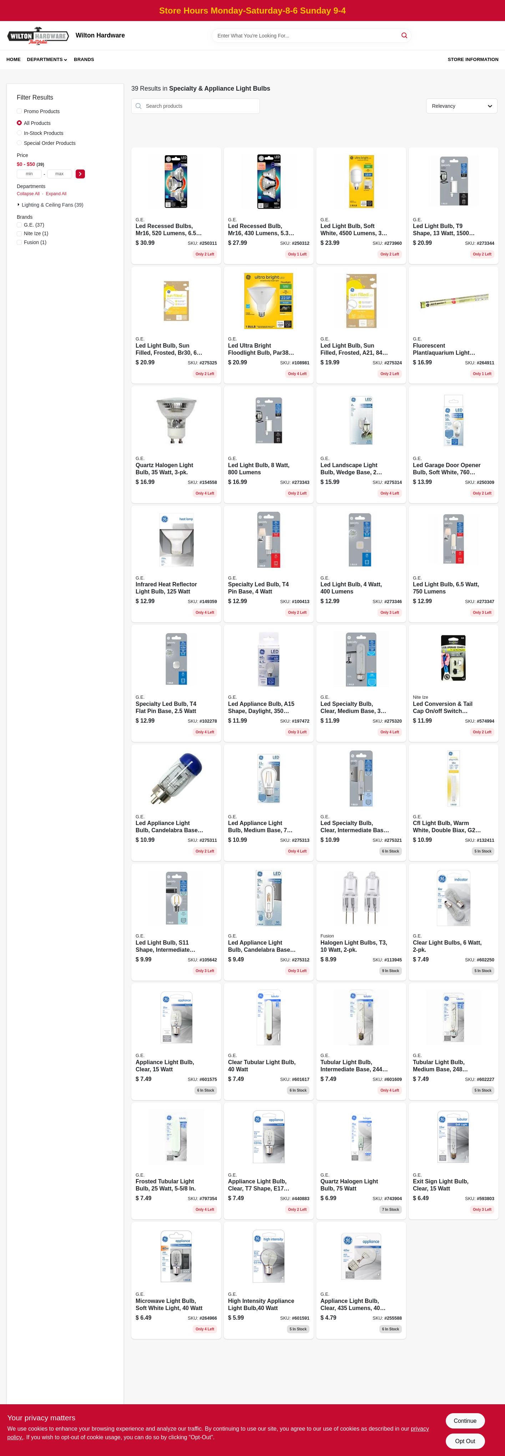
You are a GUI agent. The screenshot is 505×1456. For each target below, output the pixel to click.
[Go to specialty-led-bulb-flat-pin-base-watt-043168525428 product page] (176, 683)
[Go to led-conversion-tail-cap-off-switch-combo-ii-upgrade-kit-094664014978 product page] (454, 683)
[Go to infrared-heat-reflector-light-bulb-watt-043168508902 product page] (176, 564)
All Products (37, 123)
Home (13, 59)
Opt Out (465, 1441)
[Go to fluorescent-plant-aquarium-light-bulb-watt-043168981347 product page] (454, 325)
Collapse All (28, 193)
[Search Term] (311, 36)
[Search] (405, 35)
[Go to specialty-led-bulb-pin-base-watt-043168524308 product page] (269, 564)
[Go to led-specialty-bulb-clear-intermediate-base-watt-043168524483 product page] (361, 802)
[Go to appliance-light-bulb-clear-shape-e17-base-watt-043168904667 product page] (269, 1161)
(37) (34, 225)
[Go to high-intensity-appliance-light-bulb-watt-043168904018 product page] (269, 1280)
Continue (465, 1421)
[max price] (59, 174)
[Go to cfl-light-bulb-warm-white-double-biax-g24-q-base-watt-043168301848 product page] (454, 802)
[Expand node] (19, 204)
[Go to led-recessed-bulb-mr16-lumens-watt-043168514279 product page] (269, 205)
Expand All (56, 193)
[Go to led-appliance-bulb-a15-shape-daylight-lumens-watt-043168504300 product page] (269, 683)
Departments (45, 59)
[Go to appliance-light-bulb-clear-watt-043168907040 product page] (176, 1041)
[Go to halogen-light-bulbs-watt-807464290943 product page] (361, 922)
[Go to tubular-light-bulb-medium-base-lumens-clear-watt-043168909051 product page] (454, 1041)
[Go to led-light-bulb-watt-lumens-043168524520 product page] (361, 564)
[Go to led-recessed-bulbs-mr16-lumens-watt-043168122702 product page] (176, 205)
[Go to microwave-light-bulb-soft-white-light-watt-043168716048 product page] (176, 1280)
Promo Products (42, 111)
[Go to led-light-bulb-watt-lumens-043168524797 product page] (454, 564)
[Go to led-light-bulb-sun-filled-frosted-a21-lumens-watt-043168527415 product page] (361, 325)
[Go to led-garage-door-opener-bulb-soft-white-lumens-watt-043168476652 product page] (454, 444)
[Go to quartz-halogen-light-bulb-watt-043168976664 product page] (361, 1161)
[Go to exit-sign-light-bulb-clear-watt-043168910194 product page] (454, 1161)
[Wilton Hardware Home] (38, 35)
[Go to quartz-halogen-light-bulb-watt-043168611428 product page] (176, 444)
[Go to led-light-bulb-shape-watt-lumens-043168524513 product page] (454, 205)
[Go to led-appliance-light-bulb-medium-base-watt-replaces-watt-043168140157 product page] (269, 802)
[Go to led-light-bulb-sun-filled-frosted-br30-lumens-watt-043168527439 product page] (176, 325)
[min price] (29, 174)
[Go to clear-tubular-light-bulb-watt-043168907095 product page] (269, 1041)
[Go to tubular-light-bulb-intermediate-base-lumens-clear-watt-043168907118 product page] (361, 1041)
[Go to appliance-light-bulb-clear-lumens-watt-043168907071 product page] (361, 1280)
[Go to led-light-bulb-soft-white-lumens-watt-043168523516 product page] (361, 205)
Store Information (473, 59)
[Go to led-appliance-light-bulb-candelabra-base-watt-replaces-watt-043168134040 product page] (269, 922)
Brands (84, 59)
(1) (36, 233)
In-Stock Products (44, 133)
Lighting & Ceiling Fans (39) (53, 205)
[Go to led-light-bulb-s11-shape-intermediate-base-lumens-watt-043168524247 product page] (176, 922)
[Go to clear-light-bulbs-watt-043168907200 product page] (454, 922)
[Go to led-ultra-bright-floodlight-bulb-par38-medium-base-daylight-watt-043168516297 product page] (269, 325)
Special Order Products (50, 143)
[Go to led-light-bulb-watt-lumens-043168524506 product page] (269, 444)
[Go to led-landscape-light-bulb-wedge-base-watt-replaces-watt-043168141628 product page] (361, 444)
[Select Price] (80, 174)
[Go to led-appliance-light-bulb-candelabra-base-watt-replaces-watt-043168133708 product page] (176, 802)
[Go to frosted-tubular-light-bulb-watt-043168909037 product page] (176, 1161)
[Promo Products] (19, 110)
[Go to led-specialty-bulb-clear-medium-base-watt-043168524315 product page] (361, 683)
